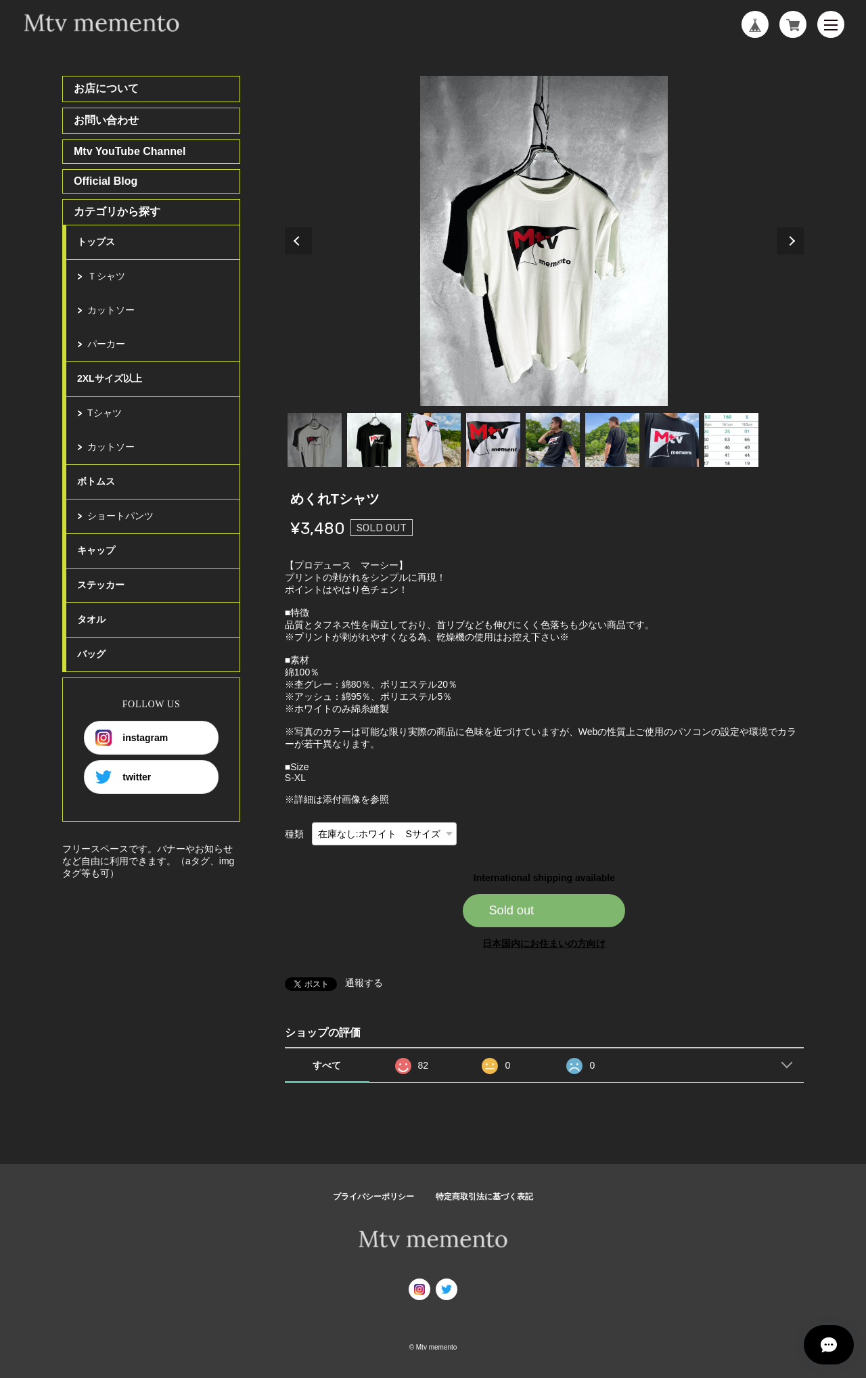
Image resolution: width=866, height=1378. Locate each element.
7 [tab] (672, 440)
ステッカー (100, 584)
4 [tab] (493, 440)
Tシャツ (104, 412)
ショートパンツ (120, 515)
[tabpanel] (544, 241)
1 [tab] (315, 440)
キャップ (96, 550)
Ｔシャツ (106, 276)
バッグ (91, 653)
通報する (364, 982)
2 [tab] (374, 440)
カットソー (111, 310)
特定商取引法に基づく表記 (484, 1196)
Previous (298, 240)
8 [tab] (731, 440)
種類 (294, 833)
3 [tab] (434, 440)
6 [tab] (612, 440)
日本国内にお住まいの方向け (544, 943)
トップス (96, 241)
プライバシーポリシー (373, 1196)
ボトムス (96, 481)
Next (790, 240)
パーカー (106, 343)
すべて (327, 1065)
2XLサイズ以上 (109, 378)
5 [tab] (553, 440)
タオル (91, 619)
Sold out (511, 910)
